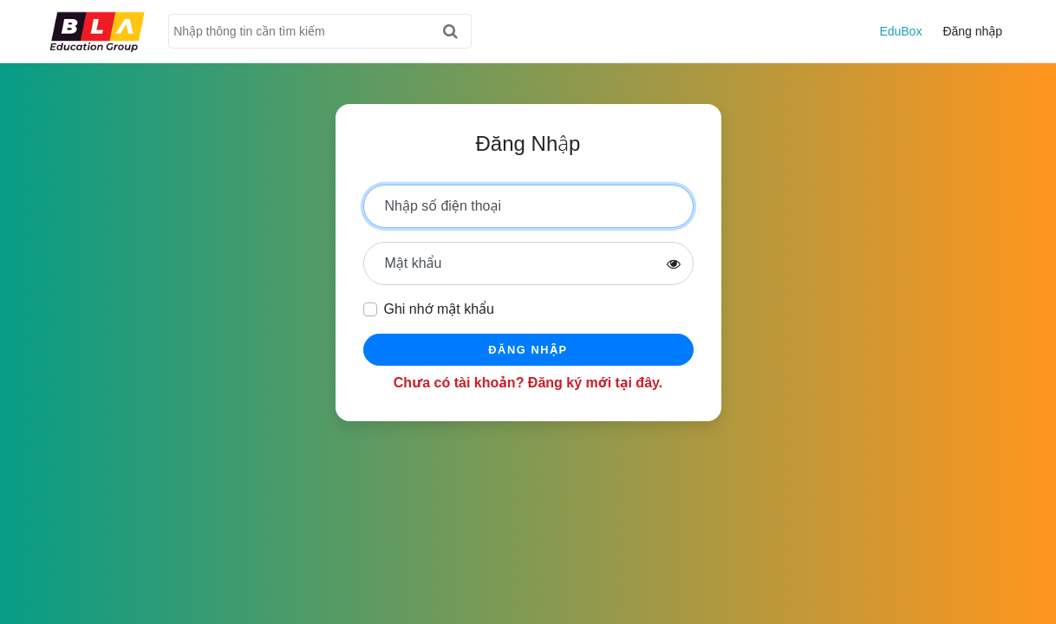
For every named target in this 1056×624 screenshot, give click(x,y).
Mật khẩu (413, 263)
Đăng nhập (972, 31)
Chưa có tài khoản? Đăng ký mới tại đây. (528, 382)
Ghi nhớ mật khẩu (439, 309)
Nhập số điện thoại (443, 205)
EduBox (900, 31)
